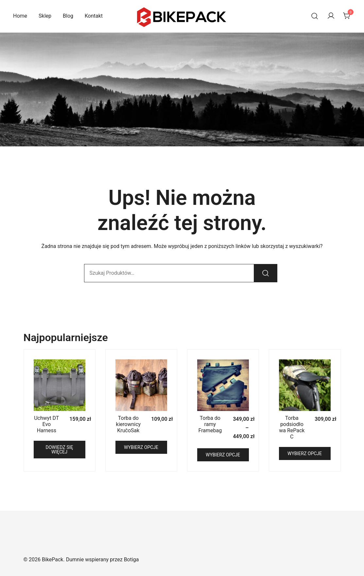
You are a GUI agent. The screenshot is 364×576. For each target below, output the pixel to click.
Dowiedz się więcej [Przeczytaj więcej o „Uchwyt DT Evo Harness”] (59, 449)
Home (20, 16)
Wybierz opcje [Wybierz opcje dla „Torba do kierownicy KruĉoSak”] (141, 447)
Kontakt (94, 16)
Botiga (131, 559)
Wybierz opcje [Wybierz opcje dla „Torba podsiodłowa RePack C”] (304, 453)
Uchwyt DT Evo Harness (46, 424)
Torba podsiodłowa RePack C (291, 427)
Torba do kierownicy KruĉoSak (128, 424)
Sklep (45, 16)
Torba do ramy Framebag (210, 424)
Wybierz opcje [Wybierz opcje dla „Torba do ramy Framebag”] (223, 454)
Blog (68, 16)
